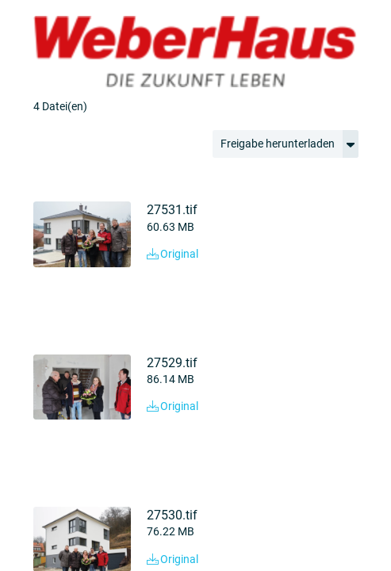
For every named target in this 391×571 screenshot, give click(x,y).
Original (172, 253)
